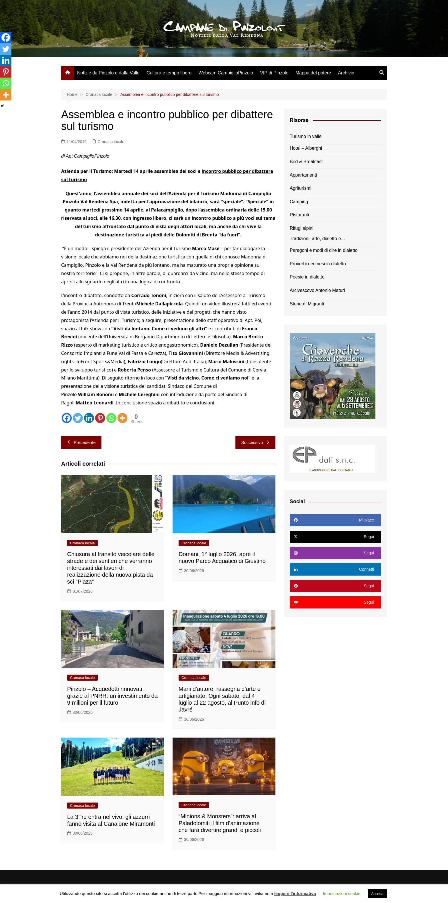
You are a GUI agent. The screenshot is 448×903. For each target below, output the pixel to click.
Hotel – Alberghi (306, 148)
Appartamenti (303, 175)
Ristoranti (299, 214)
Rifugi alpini (301, 228)
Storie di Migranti (307, 303)
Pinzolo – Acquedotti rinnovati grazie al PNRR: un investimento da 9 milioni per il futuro (112, 696)
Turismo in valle (305, 136)
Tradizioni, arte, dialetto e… (317, 238)
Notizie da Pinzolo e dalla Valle (108, 72)
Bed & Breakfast (306, 161)
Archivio (346, 72)
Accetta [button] (377, 894)
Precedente (81, 442)
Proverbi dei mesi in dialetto (318, 263)
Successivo (255, 442)
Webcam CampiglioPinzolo (226, 72)
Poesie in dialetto (307, 276)
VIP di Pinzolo (274, 72)
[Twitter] (78, 418)
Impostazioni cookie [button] (342, 893)
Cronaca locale (111, 141)
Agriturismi (300, 188)
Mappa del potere (313, 72)
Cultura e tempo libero (169, 72)
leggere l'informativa (295, 893)
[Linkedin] (89, 418)
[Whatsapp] (111, 418)
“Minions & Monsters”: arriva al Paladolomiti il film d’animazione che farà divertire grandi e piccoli (220, 823)
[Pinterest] (100, 418)
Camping (299, 201)
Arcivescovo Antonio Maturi (317, 290)
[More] (122, 418)
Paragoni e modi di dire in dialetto (323, 250)
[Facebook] (67, 418)
